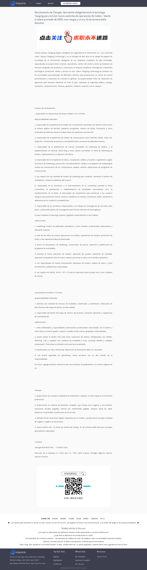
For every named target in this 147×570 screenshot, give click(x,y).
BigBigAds (57, 560)
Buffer (86, 518)
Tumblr (71, 518)
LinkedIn (94, 518)
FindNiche (57, 564)
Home (38, 3)
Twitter (55, 518)
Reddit (63, 518)
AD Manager (80, 556)
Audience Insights (82, 560)
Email (79, 518)
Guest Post (102, 556)
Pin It (102, 518)
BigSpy (51, 3)
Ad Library (79, 564)
